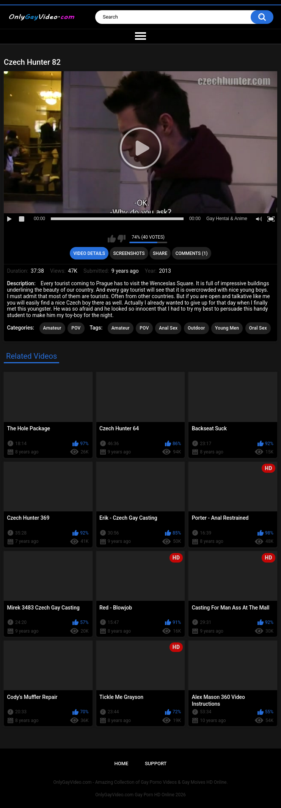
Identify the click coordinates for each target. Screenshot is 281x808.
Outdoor (196, 328)
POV (75, 328)
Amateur (52, 328)
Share (160, 253)
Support (156, 763)
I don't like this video (122, 238)
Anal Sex (168, 328)
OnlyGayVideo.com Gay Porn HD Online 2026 (140, 794)
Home (121, 763)
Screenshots (129, 253)
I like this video (112, 238)
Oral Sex (258, 328)
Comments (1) (192, 253)
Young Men (227, 328)
